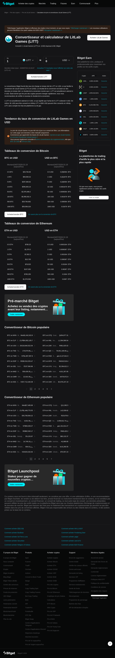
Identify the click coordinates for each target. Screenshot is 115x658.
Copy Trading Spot (31, 588)
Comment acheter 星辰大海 (14, 529)
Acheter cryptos (52, 558)
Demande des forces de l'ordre (99, 563)
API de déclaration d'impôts (78, 607)
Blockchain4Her (8, 615)
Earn (27, 585)
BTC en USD (14, 141)
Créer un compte (94, 197)
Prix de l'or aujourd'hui (33, 641)
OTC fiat (28, 615)
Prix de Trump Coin (54, 627)
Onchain (28, 569)
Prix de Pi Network (53, 615)
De (8, 58)
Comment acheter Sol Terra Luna (16, 537)
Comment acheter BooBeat (13, 533)
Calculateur (51, 600)
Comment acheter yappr (69, 537)
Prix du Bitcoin (52, 588)
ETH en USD (26, 141)
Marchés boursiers (31, 637)
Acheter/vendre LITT (39, 77)
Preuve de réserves (10, 588)
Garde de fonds (74, 588)
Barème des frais (75, 604)
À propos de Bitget (9, 558)
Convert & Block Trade (33, 577)
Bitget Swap (29, 619)
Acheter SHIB (52, 581)
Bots (26, 600)
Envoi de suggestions (76, 558)
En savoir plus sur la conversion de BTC (42, 214)
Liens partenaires (9, 600)
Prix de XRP (51, 611)
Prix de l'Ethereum (53, 592)
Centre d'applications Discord (35, 629)
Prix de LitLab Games (28, 12)
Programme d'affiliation (77, 581)
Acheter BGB (51, 577)
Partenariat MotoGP (10, 607)
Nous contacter (8, 562)
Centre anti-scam (75, 569)
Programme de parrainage (78, 600)
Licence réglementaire (98, 576)
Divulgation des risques (99, 591)
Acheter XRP (51, 573)
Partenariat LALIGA (10, 604)
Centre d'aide (73, 562)
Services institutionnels (77, 585)
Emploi (5, 569)
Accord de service (97, 558)
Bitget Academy (8, 573)
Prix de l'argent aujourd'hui (34, 644)
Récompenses (74, 596)
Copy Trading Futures (32, 592)
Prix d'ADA (51, 619)
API (26, 604)
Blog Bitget (7, 577)
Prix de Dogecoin (53, 630)
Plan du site (7, 619)
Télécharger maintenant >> (80, 28)
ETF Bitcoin (51, 604)
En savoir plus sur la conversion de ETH (42, 287)
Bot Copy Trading (31, 596)
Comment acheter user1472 (71, 541)
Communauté (8, 565)
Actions (27, 573)
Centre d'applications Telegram (32, 624)
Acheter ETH (51, 565)
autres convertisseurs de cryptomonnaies (50, 139)
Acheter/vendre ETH (15, 287)
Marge (27, 581)
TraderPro (28, 607)
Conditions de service (98, 587)
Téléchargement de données (79, 592)
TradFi (27, 565)
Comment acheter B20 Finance (72, 545)
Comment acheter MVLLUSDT (72, 529)
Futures (28, 562)
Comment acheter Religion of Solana (17, 545)
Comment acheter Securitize (14, 541)
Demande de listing (75, 573)
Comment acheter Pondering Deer (73, 533)
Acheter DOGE (52, 569)
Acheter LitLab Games (99, 38)
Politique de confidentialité (100, 583)
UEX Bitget (7, 596)
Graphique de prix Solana (56, 596)
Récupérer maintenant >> (53, 30)
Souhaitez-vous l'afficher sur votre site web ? (59, 69)
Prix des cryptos (15, 12)
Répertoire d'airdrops (32, 633)
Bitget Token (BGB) (10, 581)
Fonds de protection (10, 592)
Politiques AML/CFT (98, 579)
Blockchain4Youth (9, 611)
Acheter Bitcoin (52, 562)
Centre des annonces (10, 585)
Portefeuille (29, 611)
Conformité (94, 572)
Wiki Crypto (51, 607)
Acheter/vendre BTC (15, 214)
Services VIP (73, 577)
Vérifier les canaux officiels (78, 565)
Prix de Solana (52, 623)
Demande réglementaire (99, 568)
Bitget (6, 12)
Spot (27, 558)
